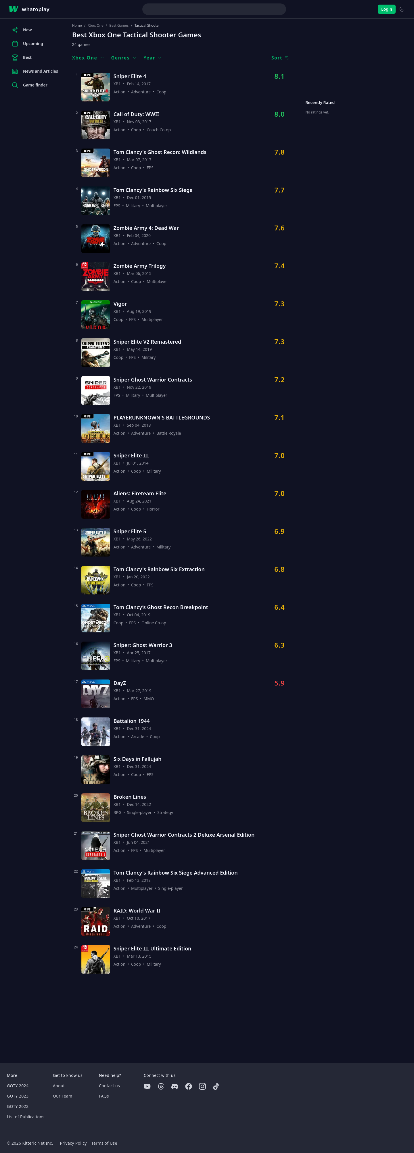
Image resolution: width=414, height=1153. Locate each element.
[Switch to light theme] (402, 9)
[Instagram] (202, 1086)
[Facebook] (188, 1086)
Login (386, 9)
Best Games (119, 25)
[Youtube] (147, 1086)
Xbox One (95, 25)
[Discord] (174, 1086)
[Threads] (161, 1086)
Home (77, 25)
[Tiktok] (216, 1086)
